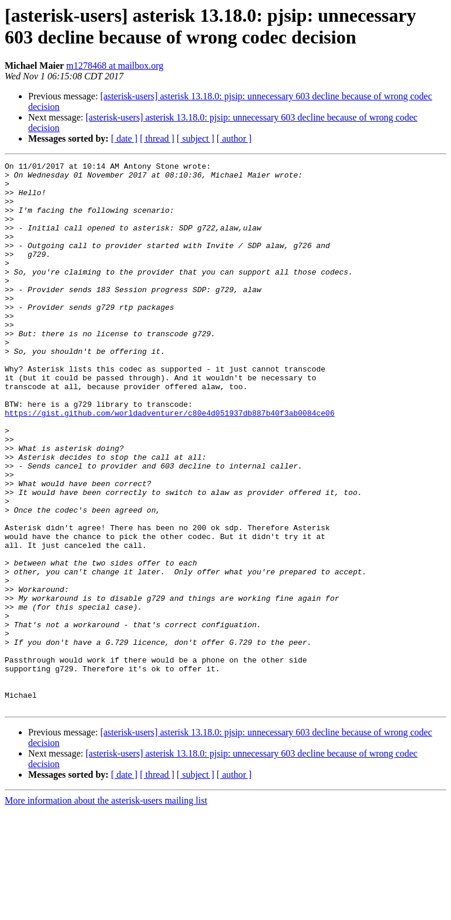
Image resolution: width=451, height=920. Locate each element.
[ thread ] (157, 138)
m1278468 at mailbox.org (114, 66)
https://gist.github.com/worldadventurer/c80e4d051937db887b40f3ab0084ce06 (170, 464)
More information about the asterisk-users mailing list (106, 910)
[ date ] (124, 138)
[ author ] (234, 138)
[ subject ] (195, 138)
